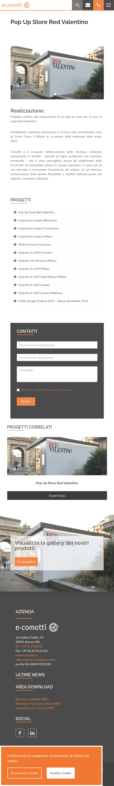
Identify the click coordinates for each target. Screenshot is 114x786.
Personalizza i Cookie (24, 773)
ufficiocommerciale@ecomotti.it (36, 659)
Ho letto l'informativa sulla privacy (46, 389)
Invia (26, 401)
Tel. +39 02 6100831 (29, 646)
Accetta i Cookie (60, 773)
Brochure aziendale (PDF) (32, 699)
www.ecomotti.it (26, 655)
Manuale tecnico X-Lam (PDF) (35, 708)
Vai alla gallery (26, 561)
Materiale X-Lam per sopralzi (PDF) (38, 703)
